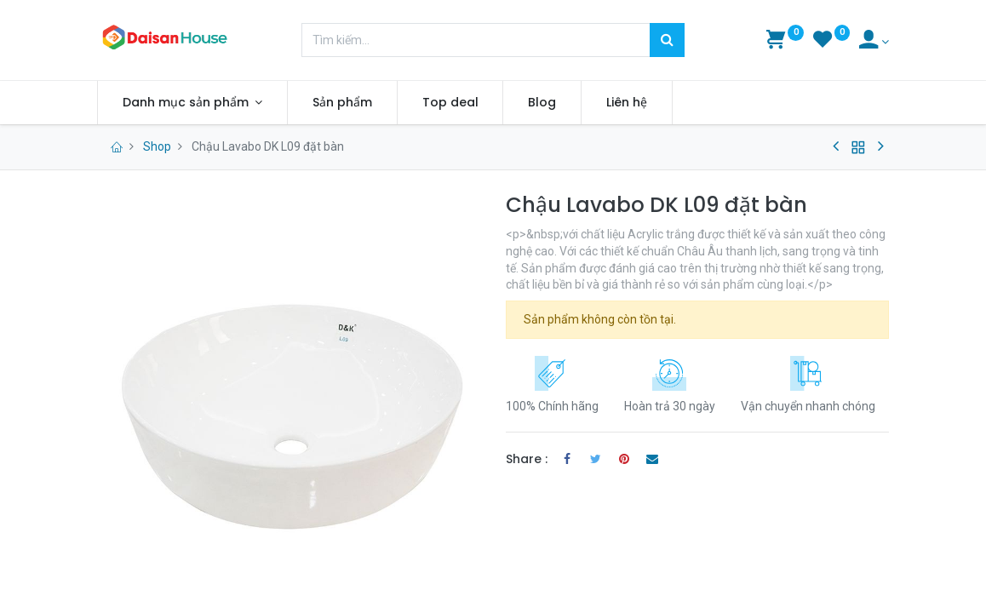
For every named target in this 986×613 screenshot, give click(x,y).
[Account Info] (874, 42)
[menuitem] (342, 103)
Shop (157, 146)
